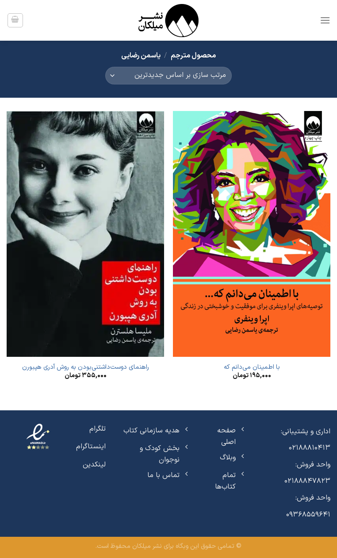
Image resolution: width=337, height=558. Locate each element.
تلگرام (97, 429)
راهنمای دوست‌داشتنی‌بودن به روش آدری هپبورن (85, 367)
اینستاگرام (91, 446)
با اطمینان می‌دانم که (252, 367)
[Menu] (325, 20)
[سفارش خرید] (168, 75)
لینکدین (94, 464)
